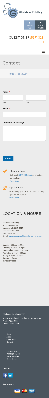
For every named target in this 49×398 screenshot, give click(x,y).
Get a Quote (11, 359)
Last (27, 102)
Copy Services (12, 351)
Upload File (29, 25)
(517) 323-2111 (25, 175)
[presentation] (22, 154)
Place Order (41, 25)
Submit (8, 158)
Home (11, 74)
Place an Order (17, 171)
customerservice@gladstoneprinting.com (25, 236)
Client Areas (11, 339)
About (9, 337)
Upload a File (16, 187)
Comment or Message (13, 122)
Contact (10, 342)
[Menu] (43, 51)
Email (6, 108)
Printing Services (13, 354)
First (4, 102)
